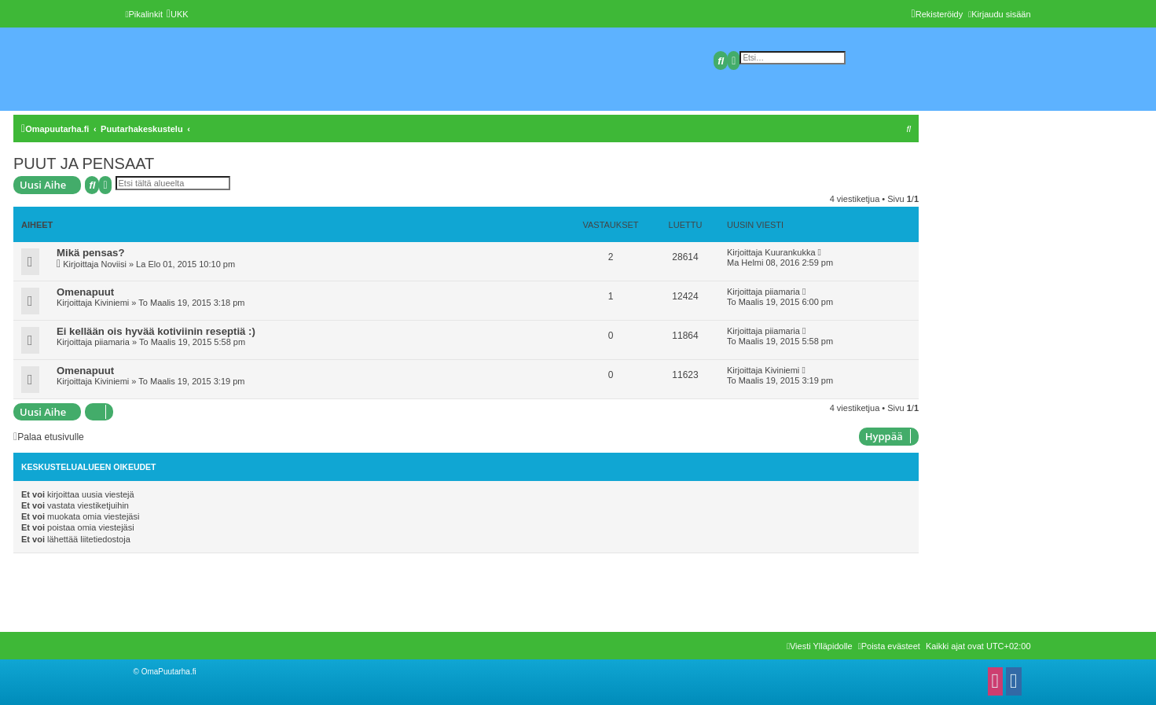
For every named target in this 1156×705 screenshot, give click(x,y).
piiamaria (782, 291)
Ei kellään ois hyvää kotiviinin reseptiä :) (156, 331)
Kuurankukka (790, 252)
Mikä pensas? (91, 253)
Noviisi (113, 264)
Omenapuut (85, 292)
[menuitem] (178, 14)
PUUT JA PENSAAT (83, 163)
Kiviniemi (111, 302)
